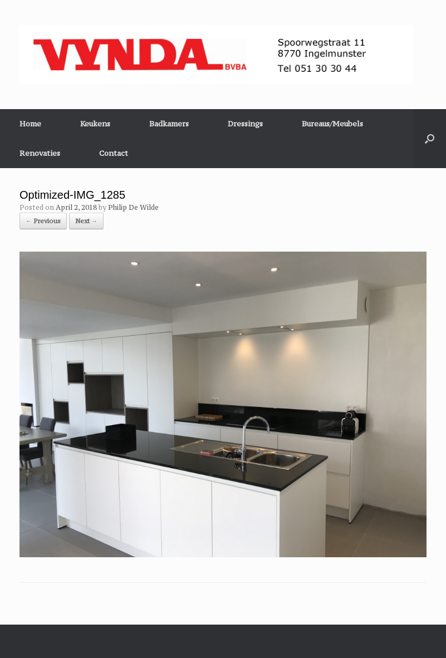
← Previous (43, 221)
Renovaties (39, 153)
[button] (429, 138)
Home (30, 124)
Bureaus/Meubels (332, 124)
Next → (86, 221)
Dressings (245, 124)
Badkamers (169, 124)
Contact (113, 153)
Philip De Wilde (133, 207)
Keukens (95, 124)
